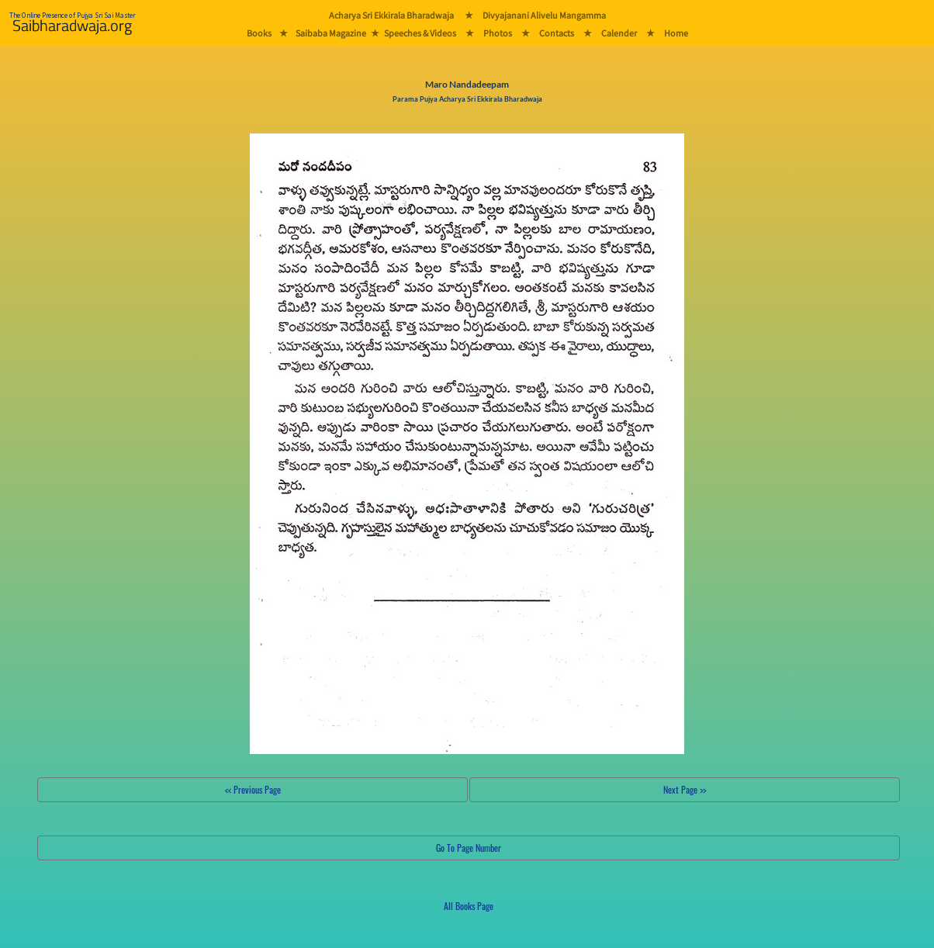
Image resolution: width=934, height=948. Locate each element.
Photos (497, 33)
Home (676, 33)
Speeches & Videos (420, 33)
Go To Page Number (468, 847)
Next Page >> (684, 789)
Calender (619, 33)
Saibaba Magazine (331, 33)
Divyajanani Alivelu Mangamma (544, 15)
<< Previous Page (253, 789)
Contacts (556, 33)
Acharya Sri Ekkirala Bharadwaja (391, 15)
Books (259, 33)
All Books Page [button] (468, 905)
